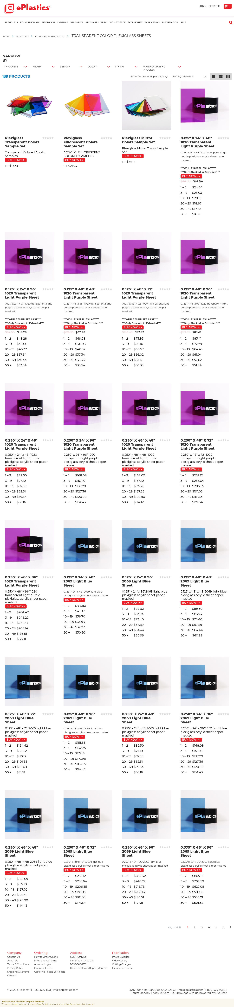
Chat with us (190, 993)
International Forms (45, 960)
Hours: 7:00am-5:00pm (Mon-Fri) (88, 968)
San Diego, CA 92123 (81, 960)
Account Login (42, 964)
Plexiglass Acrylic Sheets (50, 36)
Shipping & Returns (18, 971)
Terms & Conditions (18, 964)
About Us (12, 960)
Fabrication (152, 22)
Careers (11, 975)
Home (6, 36)
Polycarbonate (29, 22)
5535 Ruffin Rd (78, 956)
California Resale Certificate (49, 971)
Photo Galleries (120, 956)
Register (214, 5)
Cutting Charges (121, 964)
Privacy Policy (15, 968)
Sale (183, 22)
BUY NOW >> (16, 160)
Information (170, 22)
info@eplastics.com (190, 989)
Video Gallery (119, 960)
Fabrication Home (122, 968)
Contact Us (13, 956)
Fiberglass (48, 22)
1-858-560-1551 (78, 964)
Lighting (62, 22)
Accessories (135, 22)
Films (104, 22)
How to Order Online (46, 956)
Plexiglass (11, 22)
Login (202, 5)
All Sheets (77, 22)
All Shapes (92, 22)
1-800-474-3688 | (216, 989)
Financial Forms (43, 968)
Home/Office (117, 22)
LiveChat (221, 993)
